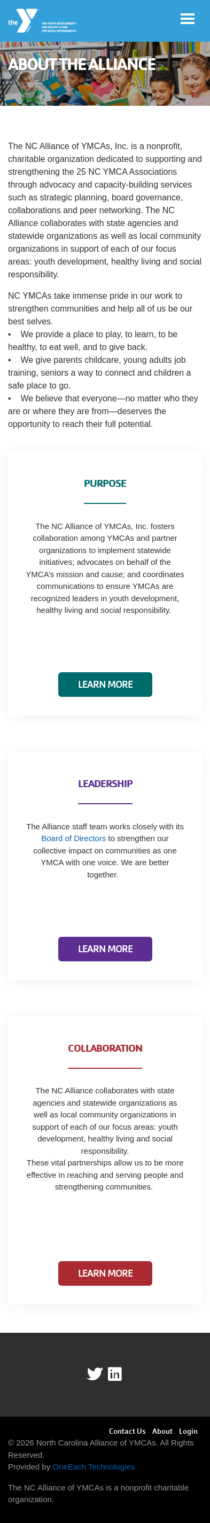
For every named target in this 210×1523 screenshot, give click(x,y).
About (162, 1431)
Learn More (105, 684)
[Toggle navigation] (187, 19)
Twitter (94, 1374)
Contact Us (127, 1431)
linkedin (122, 1374)
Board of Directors (73, 838)
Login (188, 1431)
